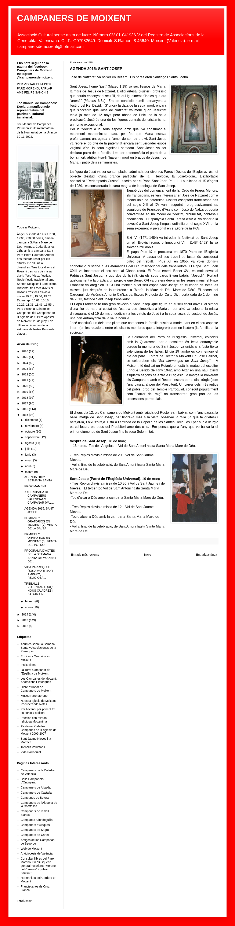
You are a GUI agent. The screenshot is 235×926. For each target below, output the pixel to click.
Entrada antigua (206, 554)
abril (28, 466)
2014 (25, 614)
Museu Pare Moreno (34, 695)
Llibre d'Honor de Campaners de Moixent (36, 688)
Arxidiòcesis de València (37, 853)
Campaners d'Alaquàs (35, 825)
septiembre (32, 437)
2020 (25, 386)
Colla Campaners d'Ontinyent (32, 780)
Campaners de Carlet (35, 835)
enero (29, 607)
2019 (25, 391)
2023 (25, 368)
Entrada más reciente (85, 554)
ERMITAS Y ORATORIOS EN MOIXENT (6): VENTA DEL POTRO (40, 540)
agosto (30, 443)
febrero (30, 601)
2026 (25, 351)
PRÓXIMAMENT (35, 486)
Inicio (147, 554)
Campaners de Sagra (35, 829)
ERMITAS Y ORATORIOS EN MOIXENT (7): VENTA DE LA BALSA (40, 523)
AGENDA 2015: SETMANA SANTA (38, 478)
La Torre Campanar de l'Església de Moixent (35, 671)
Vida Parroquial (31, 752)
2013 (25, 620)
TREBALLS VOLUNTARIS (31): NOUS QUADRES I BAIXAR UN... (38, 589)
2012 (25, 626)
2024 (25, 363)
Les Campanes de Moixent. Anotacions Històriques (39, 680)
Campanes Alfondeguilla (37, 820)
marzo (29, 472)
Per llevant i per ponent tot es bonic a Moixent (38, 711)
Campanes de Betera (35, 797)
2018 (25, 397)
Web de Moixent (31, 848)
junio (28, 454)
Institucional (28, 664)
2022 (25, 374)
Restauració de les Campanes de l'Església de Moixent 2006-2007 (39, 730)
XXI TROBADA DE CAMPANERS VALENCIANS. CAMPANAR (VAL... (39, 497)
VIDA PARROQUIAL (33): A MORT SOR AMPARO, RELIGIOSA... (38, 572)
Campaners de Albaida (36, 787)
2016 (25, 409)
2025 (25, 357)
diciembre (32, 420)
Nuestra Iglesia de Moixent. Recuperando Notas (39, 702)
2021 (25, 380)
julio (28, 449)
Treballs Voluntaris (33, 747)
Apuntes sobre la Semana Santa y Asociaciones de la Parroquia (38, 647)
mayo (29, 460)
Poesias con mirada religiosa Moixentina (34, 719)
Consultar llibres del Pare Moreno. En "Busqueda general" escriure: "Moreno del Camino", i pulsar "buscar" (38, 865)
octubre (30, 431)
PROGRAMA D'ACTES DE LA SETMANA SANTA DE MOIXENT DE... (40, 556)
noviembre (32, 425)
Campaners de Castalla (36, 792)
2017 (25, 403)
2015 (25, 414)
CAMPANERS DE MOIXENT (74, 18)
